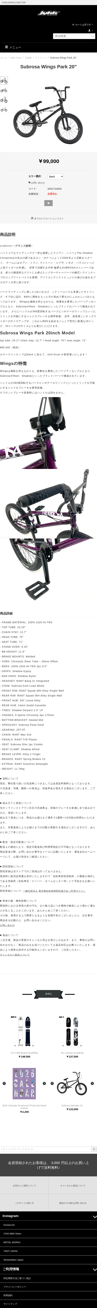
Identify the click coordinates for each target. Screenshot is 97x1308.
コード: (32, 188)
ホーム (3, 57)
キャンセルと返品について (15, 954)
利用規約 (8, 1295)
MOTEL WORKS (11, 1242)
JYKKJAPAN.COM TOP (14, 2)
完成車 (28, 57)
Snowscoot (9, 1225)
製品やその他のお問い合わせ (73, 1203)
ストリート (41, 57)
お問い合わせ (36, 182)
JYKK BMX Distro (12, 1233)
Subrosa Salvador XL (72, 1105)
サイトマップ (10, 1304)
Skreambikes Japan (13, 1259)
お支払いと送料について (24, 1185)
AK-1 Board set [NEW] (72, 1053)
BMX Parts (16, 57)
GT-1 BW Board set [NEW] (24, 1053)
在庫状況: (33, 193)
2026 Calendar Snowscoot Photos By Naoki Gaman (24, 1106)
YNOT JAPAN (10, 1251)
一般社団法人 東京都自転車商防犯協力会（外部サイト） (54, 891)
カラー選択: (35, 176)
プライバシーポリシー (14, 1287)
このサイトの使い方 (24, 1203)
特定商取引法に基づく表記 (17, 1278)
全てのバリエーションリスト (49, 218)
